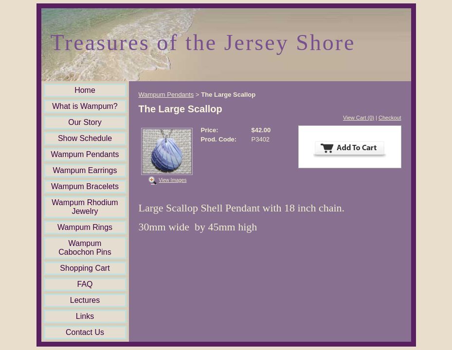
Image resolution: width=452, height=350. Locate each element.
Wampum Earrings (85, 170)
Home (84, 90)
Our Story (84, 122)
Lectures (85, 300)
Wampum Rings (84, 227)
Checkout (390, 118)
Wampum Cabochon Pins (84, 247)
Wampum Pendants (85, 154)
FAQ (84, 284)
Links (85, 316)
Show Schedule (85, 138)
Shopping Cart (84, 268)
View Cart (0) (358, 118)
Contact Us (85, 332)
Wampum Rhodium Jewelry (85, 206)
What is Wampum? (85, 106)
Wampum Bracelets (85, 186)
